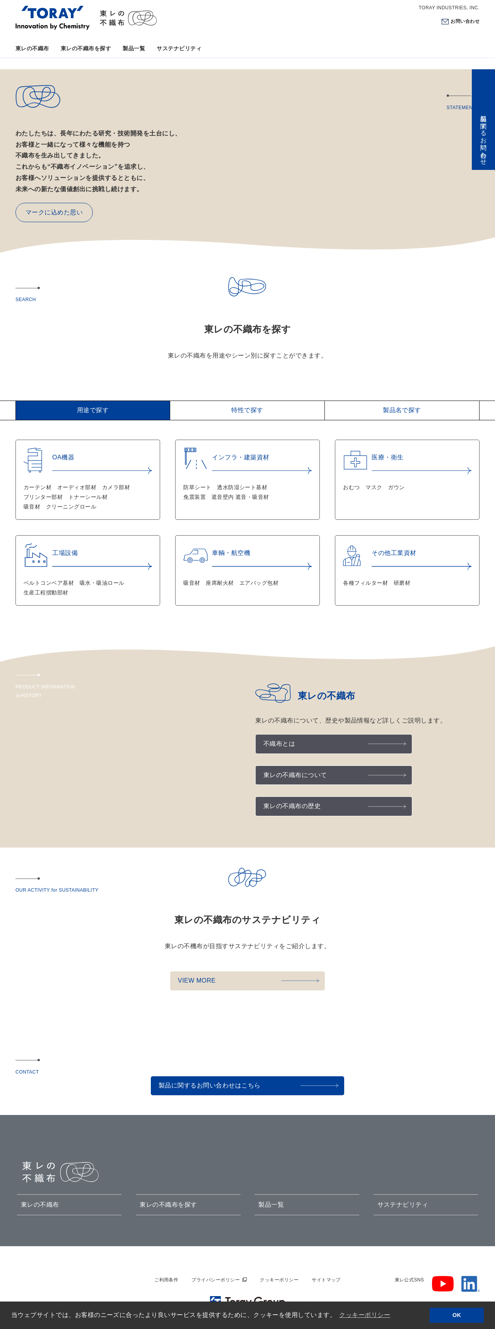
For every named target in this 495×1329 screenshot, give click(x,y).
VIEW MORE (197, 980)
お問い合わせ (465, 21)
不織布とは (279, 743)
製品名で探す (402, 410)
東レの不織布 (32, 48)
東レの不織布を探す (86, 48)
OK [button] (456, 1315)
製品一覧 (134, 48)
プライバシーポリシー (215, 1280)
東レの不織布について (295, 775)
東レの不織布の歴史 (292, 806)
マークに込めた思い (54, 212)
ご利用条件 (166, 1280)
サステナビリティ (179, 48)
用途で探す (93, 410)
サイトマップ (326, 1280)
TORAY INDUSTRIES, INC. (449, 7)
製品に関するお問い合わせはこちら (210, 1085)
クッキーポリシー (279, 1280)
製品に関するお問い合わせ (483, 136)
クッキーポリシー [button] (364, 1315)
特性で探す (247, 410)
